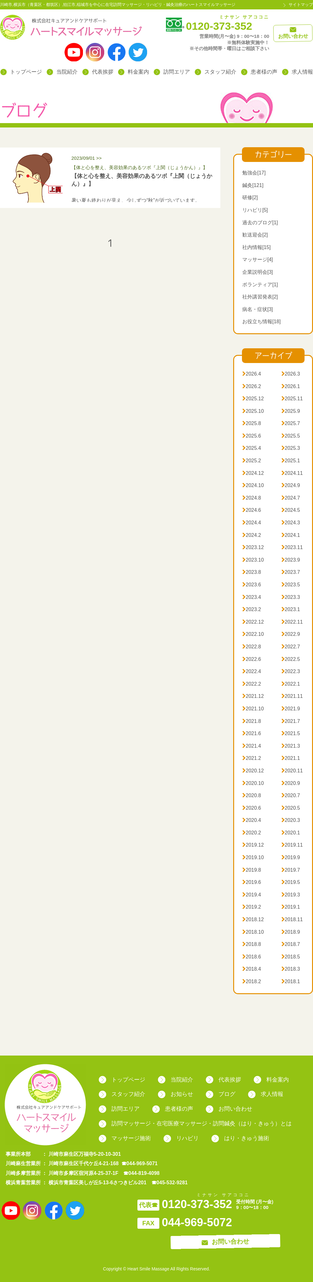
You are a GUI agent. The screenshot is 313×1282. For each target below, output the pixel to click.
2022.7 (290, 646)
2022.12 (253, 622)
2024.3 (290, 522)
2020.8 (251, 795)
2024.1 (290, 535)
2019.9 (290, 857)
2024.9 (290, 485)
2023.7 (290, 572)
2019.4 (251, 894)
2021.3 (290, 746)
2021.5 (290, 733)
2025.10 (253, 411)
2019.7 (290, 870)
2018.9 (290, 932)
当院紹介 (62, 72)
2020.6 (251, 808)
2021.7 (290, 721)
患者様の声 (259, 72)
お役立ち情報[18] (261, 321)
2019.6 (251, 882)
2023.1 (290, 609)
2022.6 (251, 659)
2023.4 (251, 597)
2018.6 (251, 956)
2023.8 (251, 572)
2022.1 (290, 684)
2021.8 (251, 721)
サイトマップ (301, 4)
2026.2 (251, 386)
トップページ (21, 72)
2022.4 (251, 671)
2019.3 (290, 894)
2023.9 (290, 560)
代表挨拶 (97, 72)
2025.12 (253, 398)
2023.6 (251, 584)
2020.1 (290, 832)
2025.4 (251, 448)
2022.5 (290, 659)
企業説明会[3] (257, 272)
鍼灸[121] (253, 185)
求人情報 (297, 72)
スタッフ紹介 (215, 72)
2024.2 (251, 535)
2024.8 (251, 498)
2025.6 (251, 436)
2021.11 (292, 696)
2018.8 (251, 944)
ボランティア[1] (260, 284)
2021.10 (253, 708)
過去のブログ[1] (260, 222)
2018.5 (290, 956)
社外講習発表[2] (260, 296)
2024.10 (253, 485)
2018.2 (251, 981)
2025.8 (251, 423)
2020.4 (251, 820)
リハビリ (181, 1138)
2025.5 (290, 436)
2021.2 (251, 758)
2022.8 (251, 646)
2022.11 (292, 622)
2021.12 (253, 696)
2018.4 (251, 969)
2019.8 (251, 870)
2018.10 (253, 932)
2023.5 (290, 584)
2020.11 (292, 770)
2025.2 (251, 460)
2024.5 (290, 510)
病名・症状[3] (257, 309)
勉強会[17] (254, 172)
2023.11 (292, 547)
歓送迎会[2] (255, 234)
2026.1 (290, 386)
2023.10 (253, 560)
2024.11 (292, 473)
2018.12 (253, 919)
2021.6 (251, 733)
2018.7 (290, 944)
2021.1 (290, 758)
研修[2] (250, 197)
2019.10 (253, 857)
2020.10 (253, 783)
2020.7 (290, 795)
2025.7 (290, 423)
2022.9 (290, 634)
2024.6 (251, 510)
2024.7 (290, 498)
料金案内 (133, 72)
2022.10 (253, 634)
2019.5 (290, 882)
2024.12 (253, 473)
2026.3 (290, 373)
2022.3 (290, 671)
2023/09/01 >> (144, 163)
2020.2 (251, 832)
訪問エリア (172, 72)
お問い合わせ (229, 1109)
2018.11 (292, 919)
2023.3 (290, 597)
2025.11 (292, 398)
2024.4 (251, 522)
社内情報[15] (256, 247)
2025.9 (290, 411)
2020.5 (290, 808)
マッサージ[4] (257, 259)
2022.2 (251, 684)
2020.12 (253, 770)
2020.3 (290, 820)
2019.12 (253, 845)
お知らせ (175, 1094)
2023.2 (251, 609)
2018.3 (290, 969)
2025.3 (290, 448)
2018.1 (290, 981)
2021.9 (290, 708)
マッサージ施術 (125, 1138)
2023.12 (253, 547)
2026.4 (251, 373)
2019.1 (290, 907)
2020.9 (290, 783)
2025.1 (290, 460)
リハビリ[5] (255, 210)
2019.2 (251, 907)
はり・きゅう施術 (240, 1138)
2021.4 (251, 746)
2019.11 (292, 845)
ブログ (220, 1094)
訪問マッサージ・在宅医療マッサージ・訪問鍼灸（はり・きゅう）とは (195, 1123)
